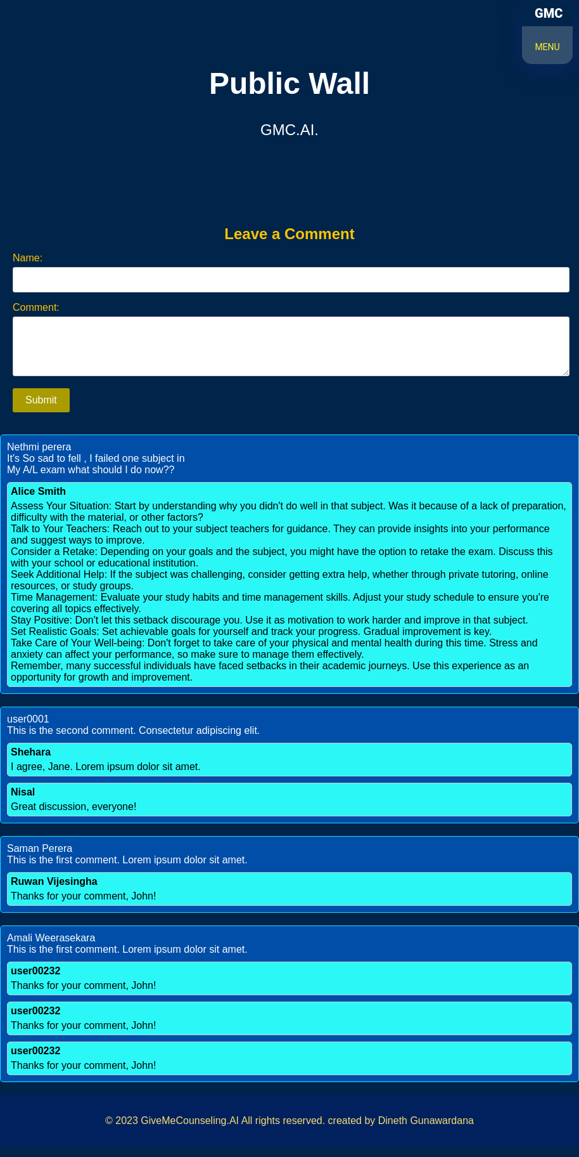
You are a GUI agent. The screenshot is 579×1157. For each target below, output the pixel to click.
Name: (27, 257)
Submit (41, 410)
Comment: (36, 307)
